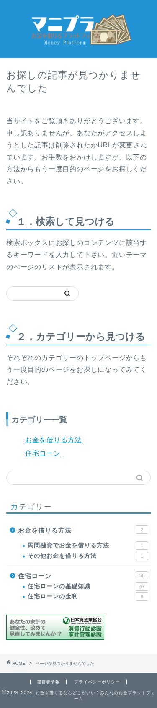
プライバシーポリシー (97, 682)
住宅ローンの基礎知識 (88, 586)
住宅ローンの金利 (88, 596)
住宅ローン (43, 453)
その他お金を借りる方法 (88, 556)
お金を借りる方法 (53, 439)
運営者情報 (48, 682)
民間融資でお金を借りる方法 (88, 545)
